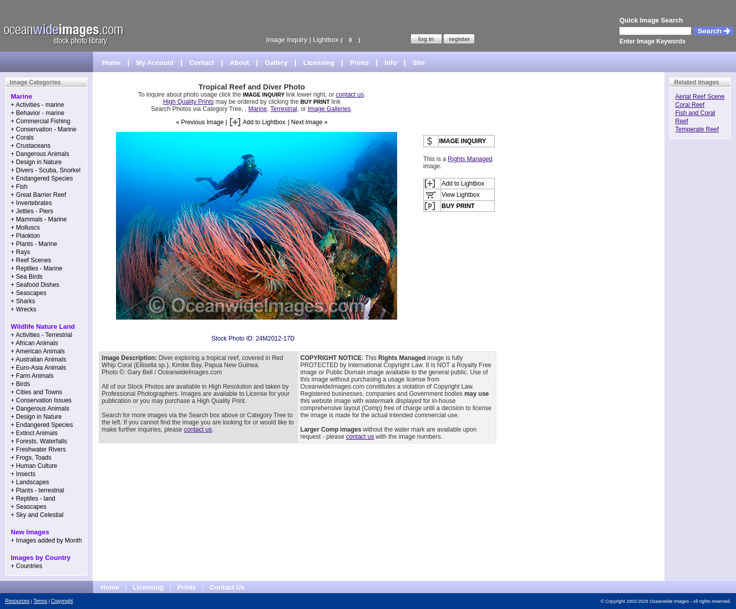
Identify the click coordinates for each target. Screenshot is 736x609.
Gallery (276, 62)
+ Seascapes (29, 293)
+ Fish (19, 186)
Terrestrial (283, 108)
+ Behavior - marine (37, 113)
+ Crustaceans (31, 145)
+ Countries (26, 566)
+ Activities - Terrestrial (41, 335)
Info (391, 62)
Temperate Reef (697, 129)
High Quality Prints (188, 101)
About (239, 62)
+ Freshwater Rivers (38, 449)
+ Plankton (25, 235)
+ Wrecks (23, 309)
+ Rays (20, 252)
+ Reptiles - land (33, 498)
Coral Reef (689, 104)
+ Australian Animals (38, 359)
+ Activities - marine (37, 104)
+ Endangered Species (42, 178)
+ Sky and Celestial (37, 514)
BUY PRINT (315, 102)
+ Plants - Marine (34, 243)
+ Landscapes (30, 482)
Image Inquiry (286, 39)
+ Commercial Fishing (40, 121)
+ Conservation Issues (41, 400)
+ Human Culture (34, 465)
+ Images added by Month (46, 540)
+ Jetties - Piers (32, 211)
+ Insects (23, 474)
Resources (17, 601)
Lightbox (325, 39)
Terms (40, 601)
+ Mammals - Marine (39, 219)
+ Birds (20, 384)
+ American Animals (38, 351)
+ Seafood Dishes (35, 284)
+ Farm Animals (32, 375)
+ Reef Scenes (31, 260)
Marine (257, 108)
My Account (155, 62)
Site (418, 62)
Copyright (62, 601)
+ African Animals (34, 343)
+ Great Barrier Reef (38, 194)
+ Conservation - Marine (43, 129)
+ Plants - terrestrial (37, 490)
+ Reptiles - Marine (36, 268)
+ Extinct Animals (34, 433)
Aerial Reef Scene (700, 96)
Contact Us (227, 587)
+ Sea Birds (26, 276)
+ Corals (22, 137)
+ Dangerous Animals (40, 153)
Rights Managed (470, 159)
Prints (359, 62)
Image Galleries (329, 108)
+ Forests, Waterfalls (39, 441)
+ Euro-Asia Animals (38, 367)
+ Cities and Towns (36, 392)
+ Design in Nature (36, 162)
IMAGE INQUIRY (264, 95)
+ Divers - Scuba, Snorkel (45, 170)
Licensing (318, 62)
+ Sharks (23, 301)
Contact (202, 62)
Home (111, 62)
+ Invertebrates (31, 203)
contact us (350, 94)
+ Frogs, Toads (31, 457)
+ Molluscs (25, 227)
